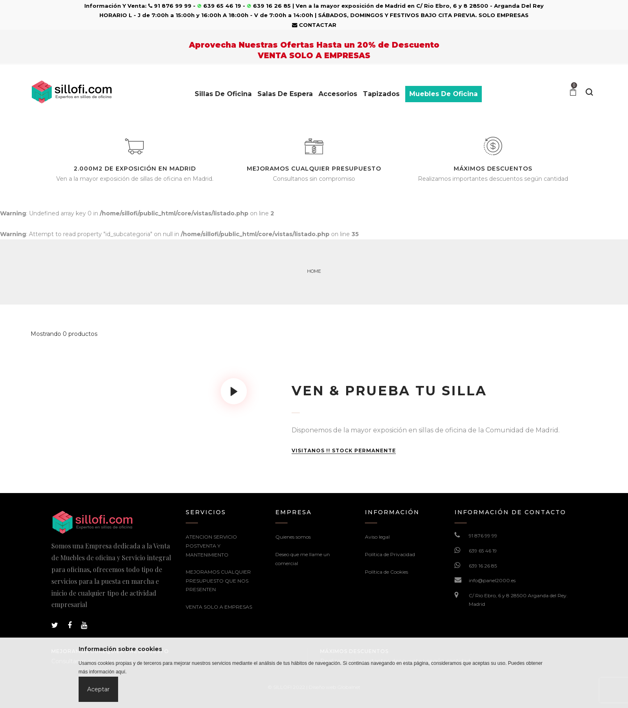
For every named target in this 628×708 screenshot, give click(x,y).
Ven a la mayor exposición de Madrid (351, 5)
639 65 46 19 (483, 551)
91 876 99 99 (483, 536)
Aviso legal (377, 537)
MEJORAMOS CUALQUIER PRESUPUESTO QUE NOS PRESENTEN (218, 580)
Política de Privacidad (390, 554)
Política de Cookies (386, 572)
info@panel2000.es (492, 580)
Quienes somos (293, 537)
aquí (120, 672)
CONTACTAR (314, 25)
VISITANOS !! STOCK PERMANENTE (344, 451)
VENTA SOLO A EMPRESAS (219, 607)
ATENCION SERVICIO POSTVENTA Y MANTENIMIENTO (211, 545)
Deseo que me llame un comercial (302, 558)
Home (314, 271)
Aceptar (98, 689)
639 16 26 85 (483, 566)
